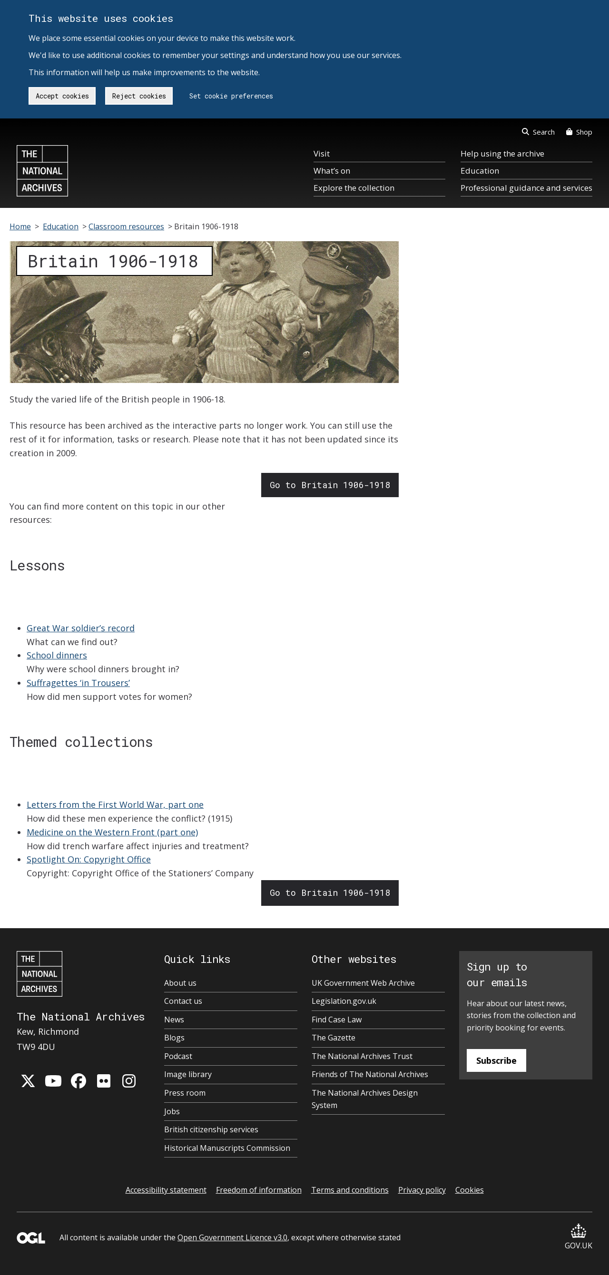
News (174, 1019)
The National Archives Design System (365, 1099)
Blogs (174, 1037)
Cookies (469, 1190)
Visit (322, 153)
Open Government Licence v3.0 (232, 1237)
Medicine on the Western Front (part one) (112, 832)
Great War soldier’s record (81, 628)
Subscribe (496, 1060)
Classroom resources (126, 226)
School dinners (57, 655)
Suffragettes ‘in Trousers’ (78, 682)
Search (538, 132)
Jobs (172, 1111)
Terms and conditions (350, 1190)
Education (480, 170)
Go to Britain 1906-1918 (330, 484)
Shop (579, 132)
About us (180, 983)
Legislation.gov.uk (344, 1001)
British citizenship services (211, 1129)
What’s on (332, 170)
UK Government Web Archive (363, 983)
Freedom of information (259, 1190)
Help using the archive (502, 153)
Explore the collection (354, 187)
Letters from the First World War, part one (115, 804)
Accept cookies (62, 95)
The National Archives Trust (362, 1056)
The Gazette (333, 1037)
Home (20, 226)
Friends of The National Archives (370, 1074)
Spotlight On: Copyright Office (89, 859)
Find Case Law (337, 1019)
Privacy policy (422, 1190)
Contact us (183, 1001)
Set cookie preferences (231, 95)
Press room (185, 1093)
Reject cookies (139, 95)
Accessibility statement (166, 1190)
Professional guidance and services (526, 187)
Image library (188, 1074)
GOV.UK (578, 1237)
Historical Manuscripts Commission (227, 1148)
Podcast (178, 1056)
